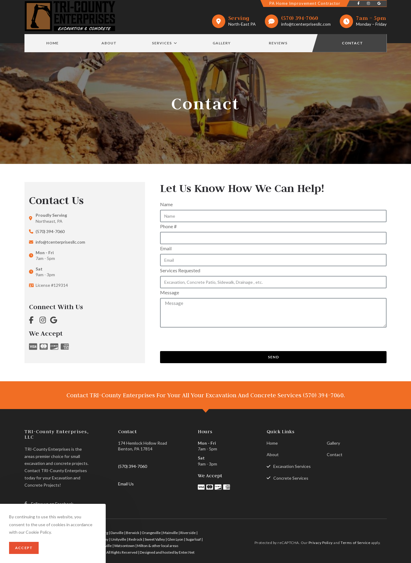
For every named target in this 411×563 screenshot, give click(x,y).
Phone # (168, 226)
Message (169, 292)
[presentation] (206, 339)
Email (166, 248)
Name (166, 204)
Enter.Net (186, 552)
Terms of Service (355, 542)
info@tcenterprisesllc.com (306, 24)
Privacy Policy (321, 542)
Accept (24, 547)
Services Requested (180, 270)
